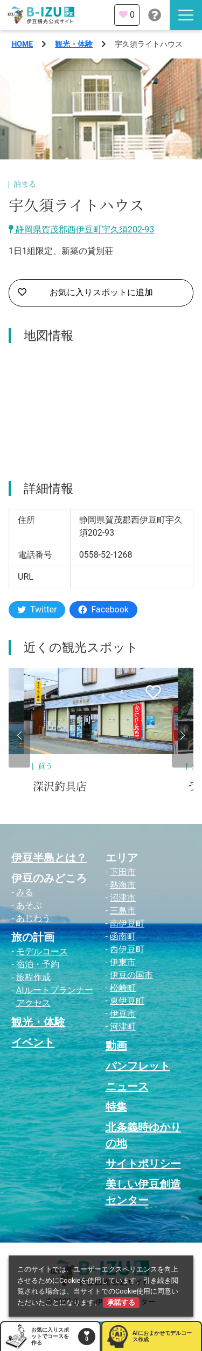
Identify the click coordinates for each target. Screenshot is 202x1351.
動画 (116, 1045)
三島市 (123, 910)
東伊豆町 (127, 1001)
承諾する (121, 1302)
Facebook (103, 609)
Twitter (37, 609)
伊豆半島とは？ (49, 857)
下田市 (123, 872)
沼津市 (123, 898)
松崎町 (123, 988)
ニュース (127, 1086)
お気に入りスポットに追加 (85, 292)
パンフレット (138, 1066)
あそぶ (29, 905)
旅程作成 (33, 977)
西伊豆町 (127, 949)
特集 (116, 1106)
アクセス (33, 1003)
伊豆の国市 (131, 975)
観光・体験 (74, 44)
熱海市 (123, 885)
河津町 (123, 1026)
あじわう (33, 918)
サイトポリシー (143, 1163)
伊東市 (123, 962)
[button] (19, 735)
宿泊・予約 (37, 964)
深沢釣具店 (60, 787)
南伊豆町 (127, 923)
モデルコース (42, 951)
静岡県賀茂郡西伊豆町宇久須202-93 (81, 229)
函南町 (123, 936)
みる (24, 892)
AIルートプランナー (54, 990)
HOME (22, 44)
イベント (32, 1042)
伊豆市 (123, 1014)
